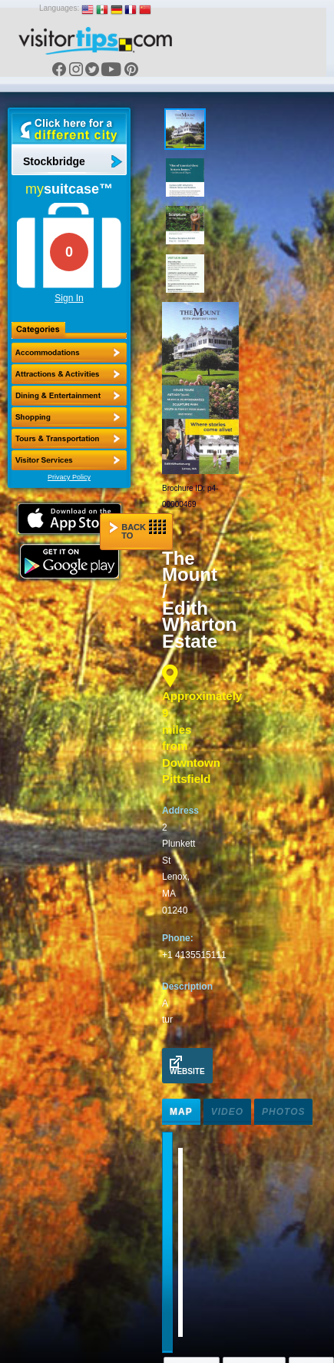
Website (187, 1066)
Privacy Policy (69, 477)
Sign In (69, 298)
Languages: (59, 8)
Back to (137, 529)
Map (181, 1111)
